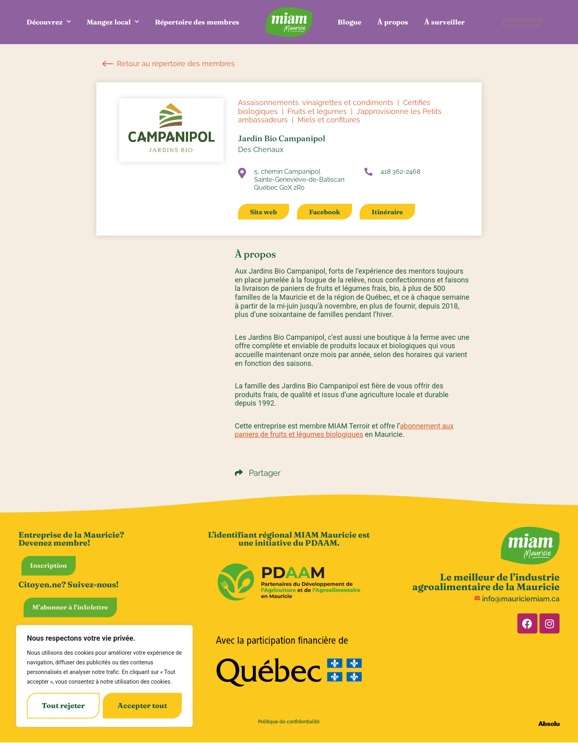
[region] (104, 676)
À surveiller (444, 22)
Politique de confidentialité (289, 722)
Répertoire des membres (197, 22)
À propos (392, 22)
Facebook (324, 212)
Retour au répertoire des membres (168, 63)
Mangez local (113, 22)
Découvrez (48, 22)
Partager (258, 473)
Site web (263, 212)
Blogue (349, 22)
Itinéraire (387, 212)
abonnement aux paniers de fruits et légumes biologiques (344, 430)
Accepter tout (142, 705)
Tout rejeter (63, 705)
